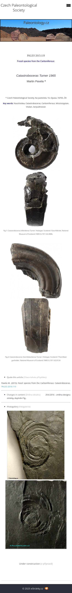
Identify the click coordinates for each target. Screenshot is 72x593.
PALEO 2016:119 (8, 386)
